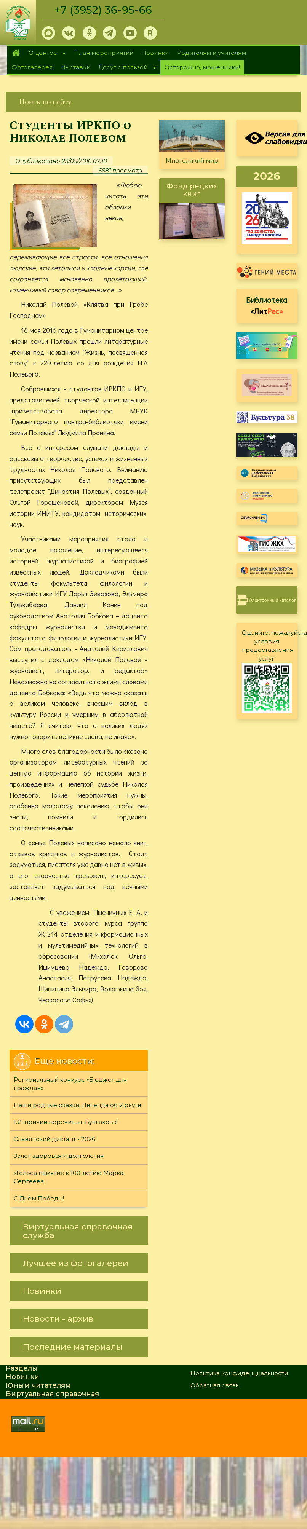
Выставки (75, 67)
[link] (153, 102)
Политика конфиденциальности (239, 1373)
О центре (45, 53)
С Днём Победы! (39, 1198)
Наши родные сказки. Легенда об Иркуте (77, 1105)
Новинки (155, 52)
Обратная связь (214, 1385)
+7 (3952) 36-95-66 (103, 9)
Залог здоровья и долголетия (59, 1156)
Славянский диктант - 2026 (54, 1139)
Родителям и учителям (211, 52)
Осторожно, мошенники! (202, 67)
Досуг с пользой (125, 68)
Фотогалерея (32, 67)
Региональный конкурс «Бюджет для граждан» (70, 1084)
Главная (15, 53)
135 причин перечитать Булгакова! (66, 1122)
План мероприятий (103, 52)
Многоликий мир (192, 160)
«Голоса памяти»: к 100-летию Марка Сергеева (68, 1177)
